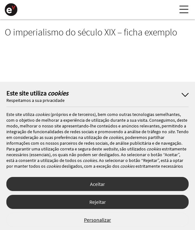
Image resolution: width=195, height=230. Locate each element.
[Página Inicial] (11, 9)
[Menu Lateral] (184, 9)
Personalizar (97, 220)
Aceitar (97, 184)
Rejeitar (97, 202)
